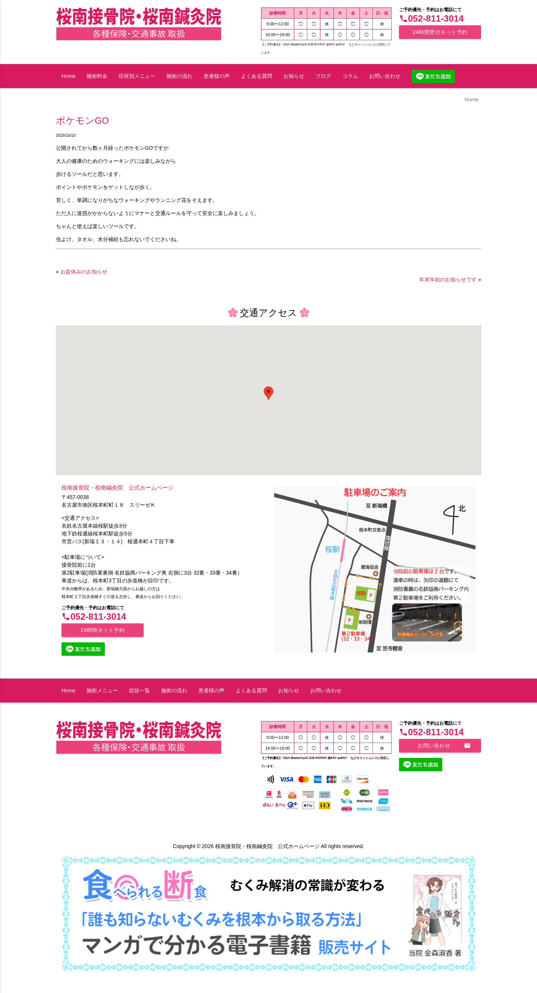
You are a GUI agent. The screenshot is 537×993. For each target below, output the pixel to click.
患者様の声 (217, 76)
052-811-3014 (431, 18)
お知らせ (293, 76)
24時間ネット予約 (103, 630)
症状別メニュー (137, 76)
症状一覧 (139, 690)
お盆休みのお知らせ (83, 272)
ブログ (323, 76)
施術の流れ (179, 76)
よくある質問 (256, 76)
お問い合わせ (385, 76)
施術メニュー (102, 690)
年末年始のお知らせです (448, 279)
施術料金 (97, 76)
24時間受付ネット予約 (439, 32)
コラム (350, 76)
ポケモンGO (82, 121)
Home (68, 76)
